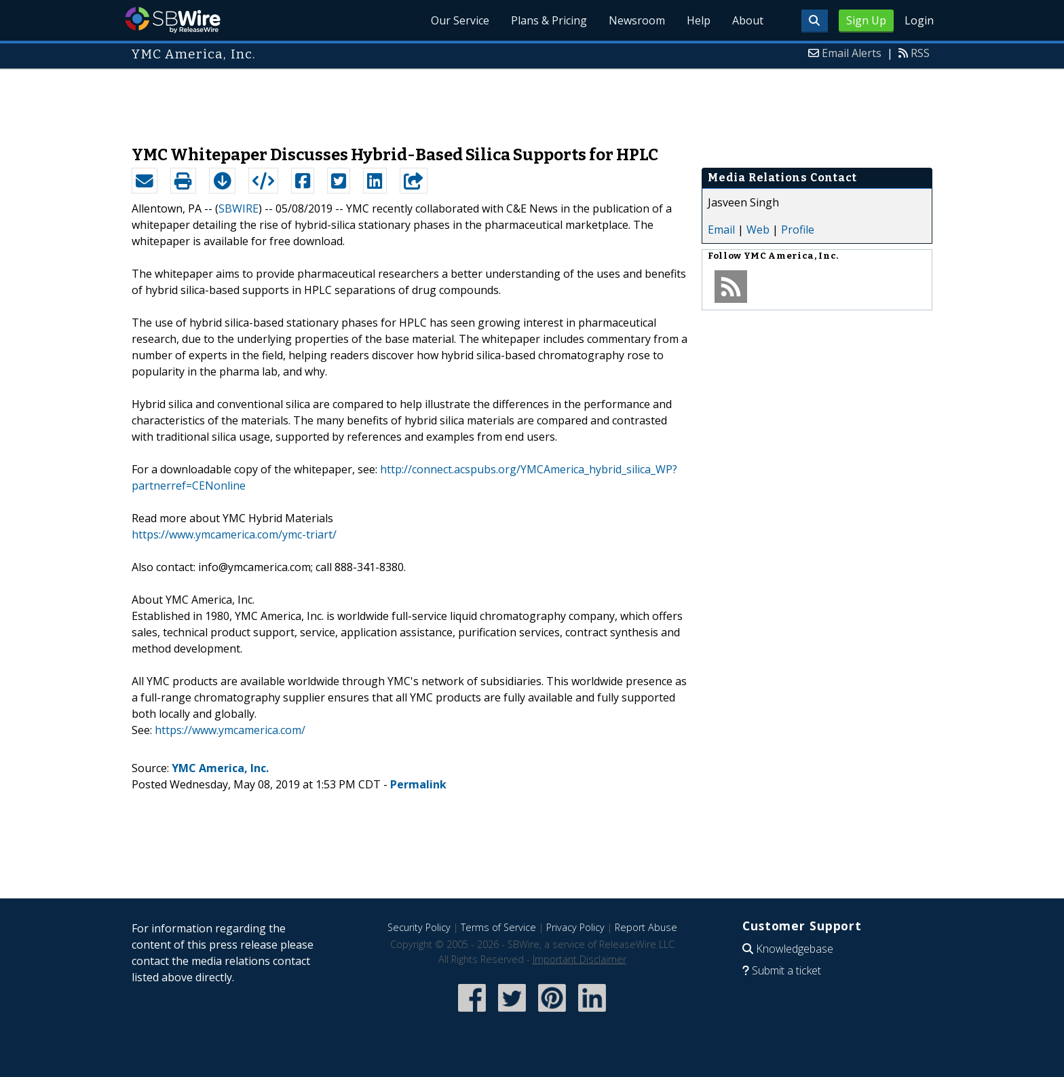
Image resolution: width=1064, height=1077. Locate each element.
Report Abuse (646, 927)
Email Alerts (851, 52)
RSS (920, 52)
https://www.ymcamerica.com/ (230, 730)
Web (758, 229)
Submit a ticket (786, 970)
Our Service (460, 20)
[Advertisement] (532, 100)
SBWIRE (238, 208)
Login (919, 20)
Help (698, 20)
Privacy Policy (575, 927)
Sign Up (866, 20)
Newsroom (637, 20)
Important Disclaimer (579, 959)
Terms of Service (498, 927)
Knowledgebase (794, 948)
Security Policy (419, 927)
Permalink (418, 784)
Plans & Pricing (549, 20)
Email (721, 229)
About (747, 20)
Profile (797, 229)
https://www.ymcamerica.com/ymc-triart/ (234, 534)
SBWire (173, 20)
